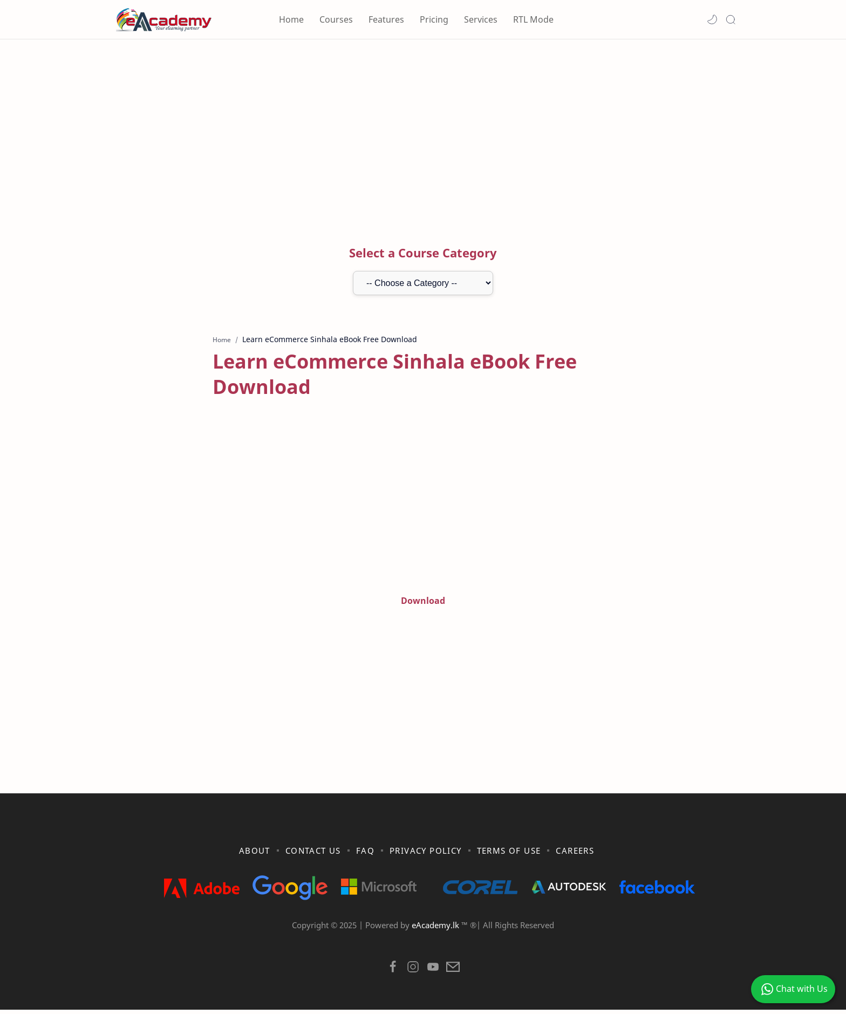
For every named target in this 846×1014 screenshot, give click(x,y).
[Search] (730, 19)
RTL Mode (533, 19)
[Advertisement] (423, 131)
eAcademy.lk (436, 929)
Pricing (434, 19)
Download (423, 602)
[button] (712, 19)
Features (386, 19)
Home (291, 19)
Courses (336, 19)
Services (480, 19)
